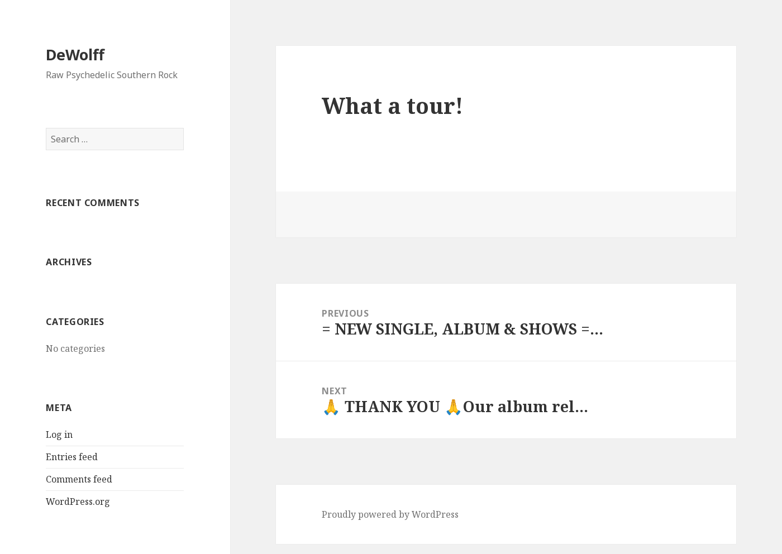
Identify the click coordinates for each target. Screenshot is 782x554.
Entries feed (72, 457)
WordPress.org (78, 501)
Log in (59, 434)
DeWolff (75, 54)
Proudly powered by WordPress (390, 514)
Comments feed (79, 479)
